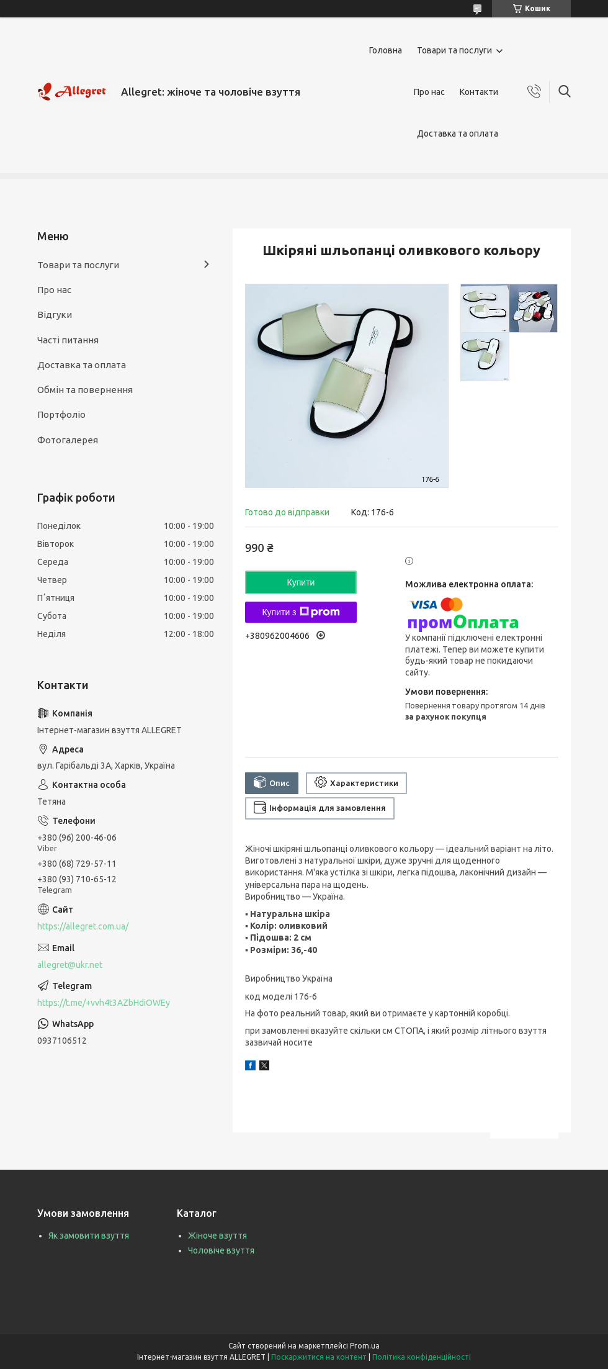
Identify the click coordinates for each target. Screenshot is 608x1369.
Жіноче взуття (217, 1235)
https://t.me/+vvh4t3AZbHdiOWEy (103, 1003)
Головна (385, 50)
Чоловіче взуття (221, 1250)
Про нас (429, 92)
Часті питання (68, 340)
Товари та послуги (454, 50)
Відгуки (54, 314)
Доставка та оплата (457, 133)
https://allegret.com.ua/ (82, 926)
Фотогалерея (67, 440)
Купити (301, 582)
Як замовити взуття (88, 1235)
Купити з (300, 612)
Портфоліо (61, 414)
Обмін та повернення (85, 389)
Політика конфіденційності (421, 1357)
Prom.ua (365, 1346)
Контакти (479, 92)
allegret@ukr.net (69, 965)
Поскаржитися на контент (319, 1357)
